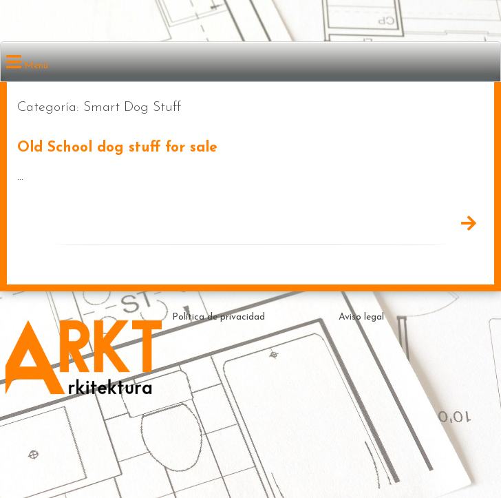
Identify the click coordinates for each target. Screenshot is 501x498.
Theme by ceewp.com (299, 462)
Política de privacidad (218, 317)
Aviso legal (361, 317)
